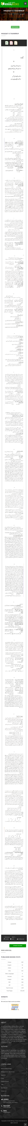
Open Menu (25, 3)
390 (22, 979)
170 (22, 976)
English (9, 965)
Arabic (9, 968)
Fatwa (2, 1078)
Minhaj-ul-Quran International (7, 1071)
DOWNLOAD (20, 939)
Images (9, 979)
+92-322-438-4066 (7, 1107)
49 (22, 968)
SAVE (12, 939)
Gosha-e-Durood (5, 1081)
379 (22, 985)
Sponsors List (4, 1087)
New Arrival (6, 950)
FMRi (2, 1084)
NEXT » (14, 937)
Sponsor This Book (17, 945)
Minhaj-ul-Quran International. (18, 1121)
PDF (9, 982)
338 (22, 982)
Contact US (3, 1091)
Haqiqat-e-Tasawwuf (13, 14)
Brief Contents (15, 27)
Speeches (3, 1075)
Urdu (9, 971)
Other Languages (9, 973)
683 (22, 962)
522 (22, 971)
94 (22, 965)
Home (5, 14)
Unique (9, 962)
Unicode (9, 976)
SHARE (6, 939)
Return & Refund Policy (6, 1068)
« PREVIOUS (7, 937)
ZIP (9, 985)
